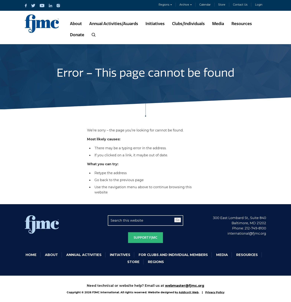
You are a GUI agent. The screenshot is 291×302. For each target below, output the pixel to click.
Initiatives (155, 23)
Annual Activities (84, 255)
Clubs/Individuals (188, 23)
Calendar (205, 4)
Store (221, 4)
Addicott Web (189, 292)
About (76, 23)
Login (258, 4)
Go (177, 220)
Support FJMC (145, 238)
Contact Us (240, 4)
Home (31, 255)
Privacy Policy (214, 292)
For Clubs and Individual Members (173, 255)
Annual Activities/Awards (113, 23)
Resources (241, 23)
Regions (165, 4)
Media (218, 23)
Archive (185, 4)
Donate (77, 34)
